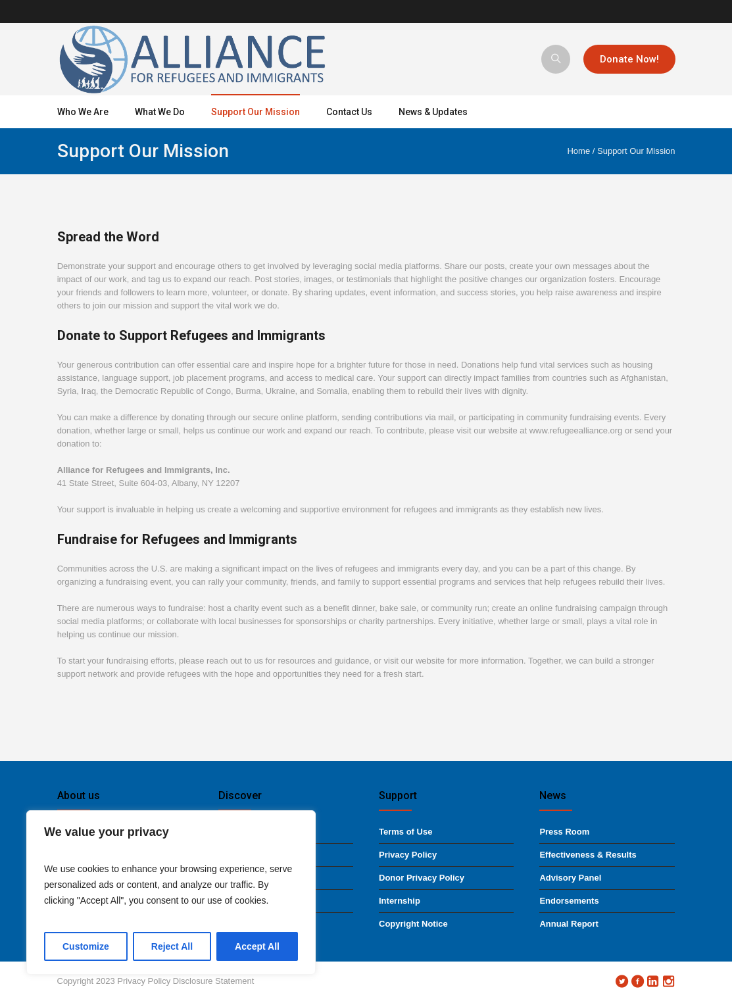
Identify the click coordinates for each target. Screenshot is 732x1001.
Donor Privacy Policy (421, 878)
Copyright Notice (413, 924)
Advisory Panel (570, 878)
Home (578, 151)
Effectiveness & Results (587, 855)
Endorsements (568, 901)
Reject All (172, 946)
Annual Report (568, 924)
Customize (85, 946)
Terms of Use (405, 832)
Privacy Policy (408, 855)
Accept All (257, 946)
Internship (399, 901)
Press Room (564, 832)
